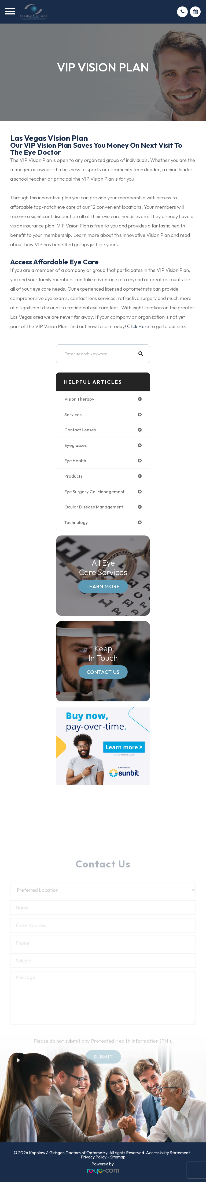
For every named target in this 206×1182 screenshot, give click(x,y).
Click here (138, 326)
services (73, 414)
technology (76, 522)
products (73, 476)
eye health (75, 460)
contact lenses (80, 429)
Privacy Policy (93, 1157)
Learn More (103, 586)
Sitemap (118, 1157)
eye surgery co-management (94, 491)
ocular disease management (93, 507)
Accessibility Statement (168, 1152)
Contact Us (103, 672)
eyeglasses (75, 445)
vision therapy (79, 399)
